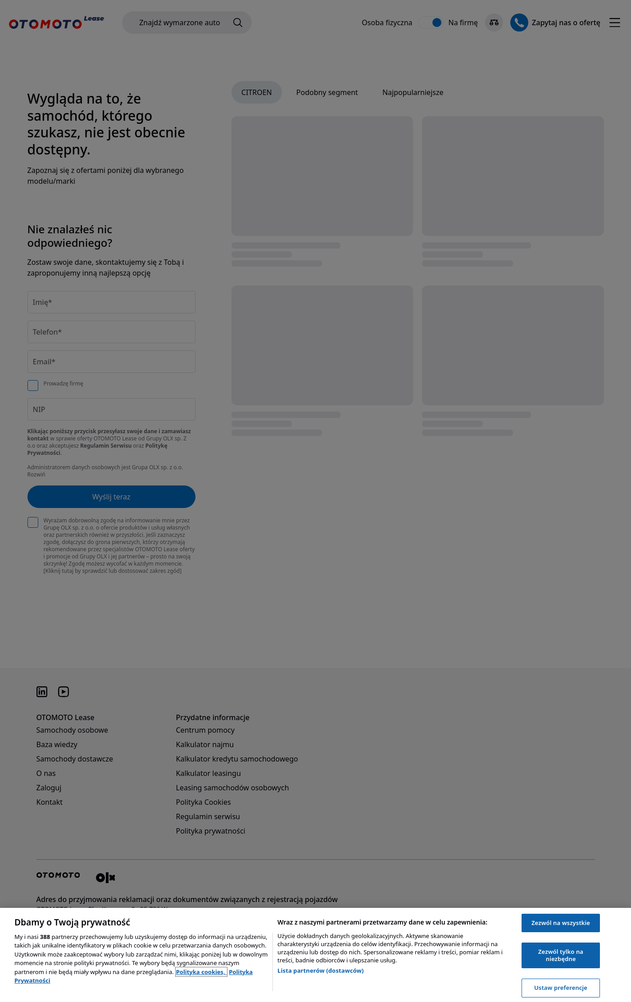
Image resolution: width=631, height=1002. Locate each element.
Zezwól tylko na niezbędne (560, 955)
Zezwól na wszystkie (560, 923)
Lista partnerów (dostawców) (320, 970)
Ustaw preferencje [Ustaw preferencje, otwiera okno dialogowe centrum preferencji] (560, 988)
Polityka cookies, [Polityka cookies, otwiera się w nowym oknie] (201, 972)
